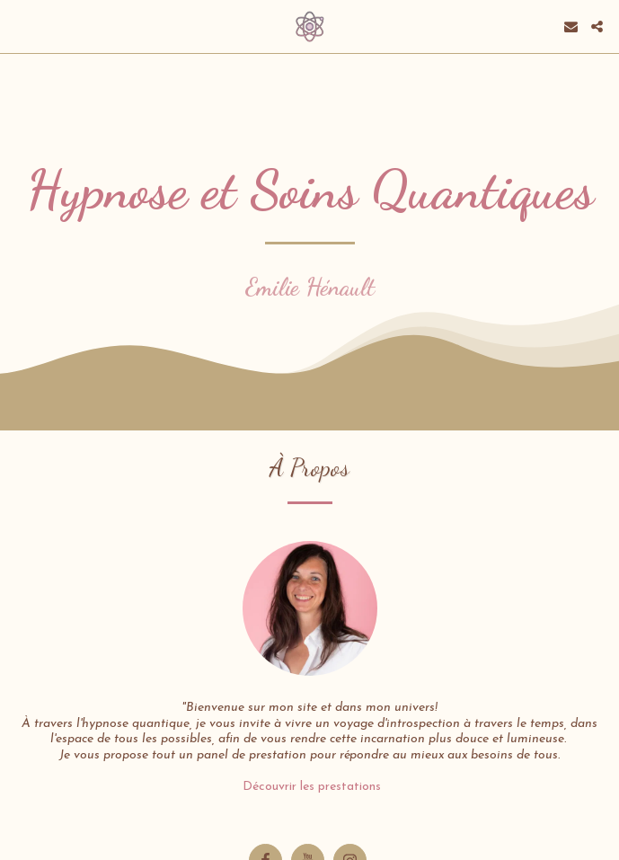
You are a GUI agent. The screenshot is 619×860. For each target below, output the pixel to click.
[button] (19, 26)
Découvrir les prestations (310, 787)
